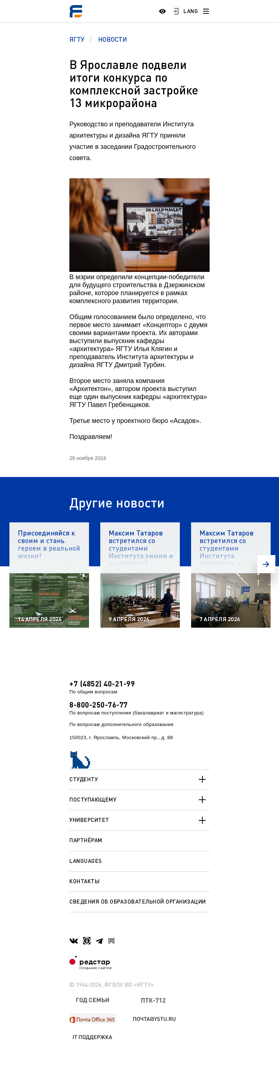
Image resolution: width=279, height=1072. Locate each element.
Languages (85, 860)
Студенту (139, 779)
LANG (190, 11)
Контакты (84, 881)
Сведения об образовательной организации (137, 901)
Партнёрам (85, 840)
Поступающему (139, 799)
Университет (139, 820)
